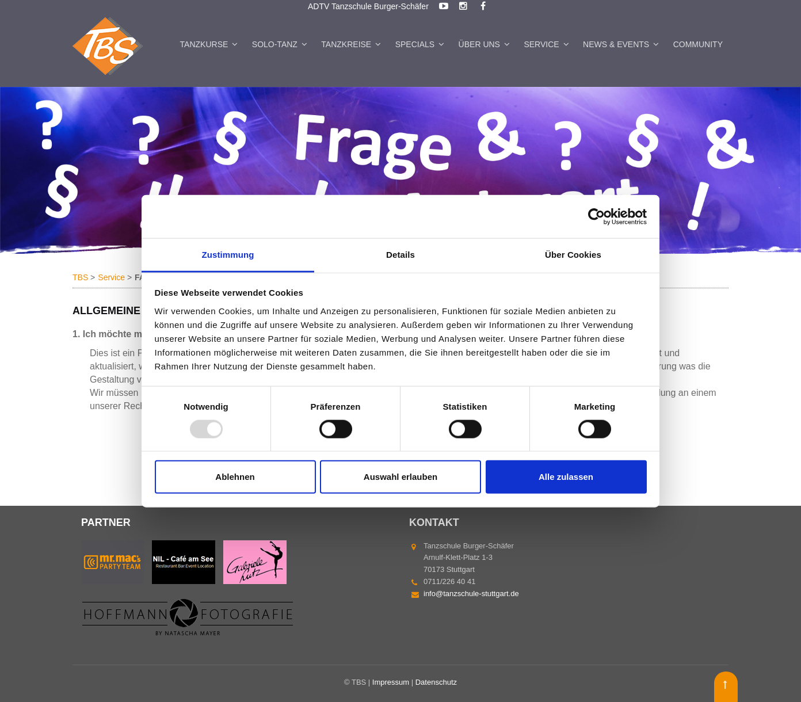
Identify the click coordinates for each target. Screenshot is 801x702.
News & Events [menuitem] (616, 44)
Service (111, 277)
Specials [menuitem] (414, 44)
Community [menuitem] (698, 44)
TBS (80, 277)
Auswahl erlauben (400, 477)
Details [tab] (400, 255)
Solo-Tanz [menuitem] (274, 44)
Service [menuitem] (541, 44)
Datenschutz (436, 682)
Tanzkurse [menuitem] (204, 44)
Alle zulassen (566, 477)
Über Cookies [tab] (573, 255)
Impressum (390, 682)
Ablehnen (234, 477)
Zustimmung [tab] (228, 255)
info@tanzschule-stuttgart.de (471, 593)
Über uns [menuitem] (479, 44)
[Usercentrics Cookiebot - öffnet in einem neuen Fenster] (596, 216)
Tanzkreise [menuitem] (346, 44)
